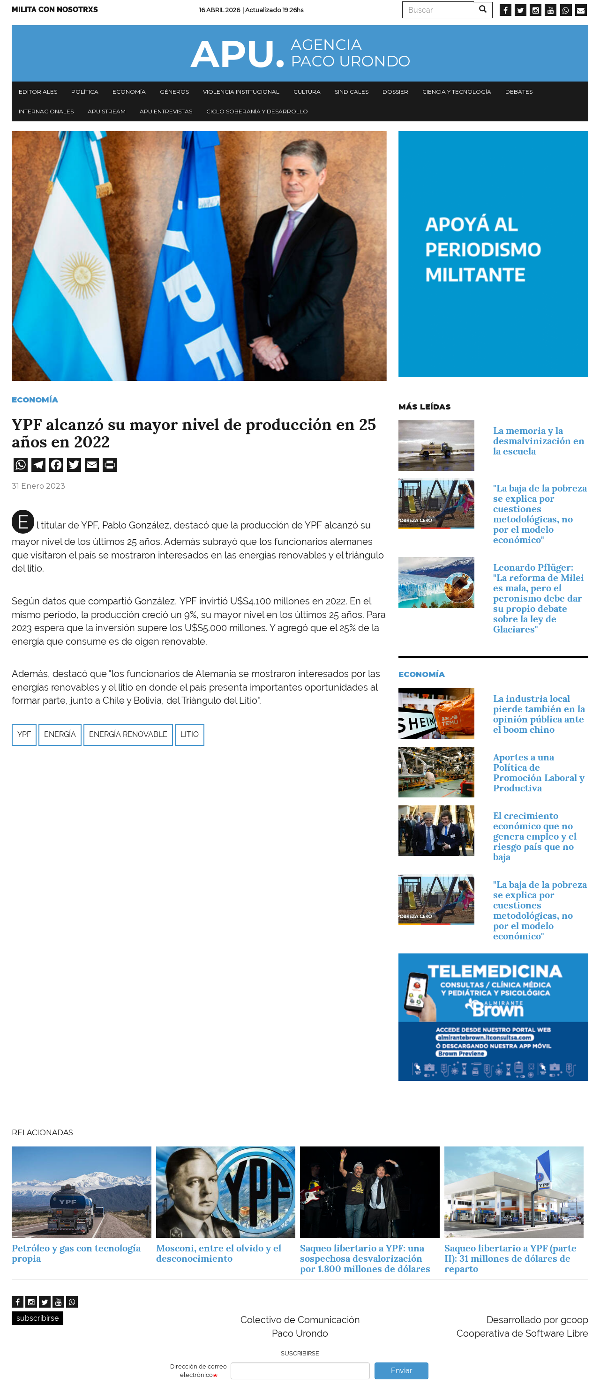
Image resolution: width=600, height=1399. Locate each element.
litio (189, 734)
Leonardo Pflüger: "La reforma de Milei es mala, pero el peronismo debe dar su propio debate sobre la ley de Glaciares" (538, 598)
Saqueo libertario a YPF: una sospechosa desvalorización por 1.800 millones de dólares (366, 1258)
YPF (24, 734)
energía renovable (128, 734)
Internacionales (46, 111)
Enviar (401, 1370)
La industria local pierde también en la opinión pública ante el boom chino (539, 714)
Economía (129, 91)
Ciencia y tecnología (456, 91)
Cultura (307, 91)
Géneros (174, 91)
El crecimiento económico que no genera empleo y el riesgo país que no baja (535, 836)
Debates (518, 91)
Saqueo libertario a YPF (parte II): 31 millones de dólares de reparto (510, 1258)
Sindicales (351, 91)
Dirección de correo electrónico (198, 1371)
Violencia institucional (241, 91)
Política (84, 91)
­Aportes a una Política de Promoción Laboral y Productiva (539, 772)
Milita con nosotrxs (55, 9)
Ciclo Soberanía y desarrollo (257, 111)
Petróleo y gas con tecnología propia (76, 1253)
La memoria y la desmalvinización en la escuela (539, 440)
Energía (60, 734)
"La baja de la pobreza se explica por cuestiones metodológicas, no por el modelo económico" (540, 514)
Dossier (395, 91)
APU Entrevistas (166, 111)
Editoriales (38, 91)
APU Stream (107, 111)
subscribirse (37, 1318)
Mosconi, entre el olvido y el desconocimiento (218, 1253)
